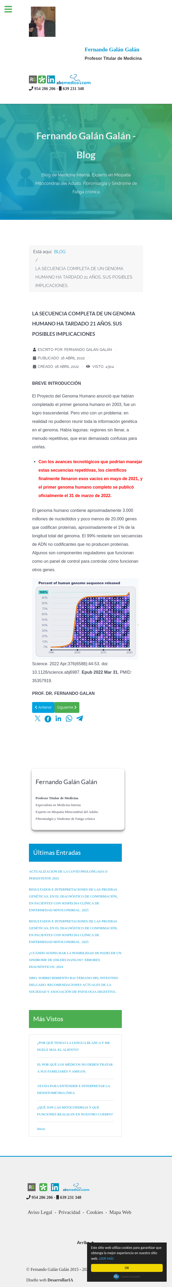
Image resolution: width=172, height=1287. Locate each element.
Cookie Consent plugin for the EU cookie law (127, 1277)
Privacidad (69, 1192)
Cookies (95, 1192)
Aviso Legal (40, 1192)
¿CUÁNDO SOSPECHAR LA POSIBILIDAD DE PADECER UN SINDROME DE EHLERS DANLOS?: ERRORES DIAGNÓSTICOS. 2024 (75, 940)
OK (127, 1268)
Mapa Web (120, 1192)
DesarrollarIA (60, 1260)
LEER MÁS (106, 1258)
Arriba (86, 1222)
